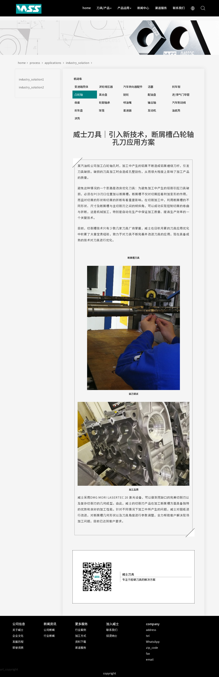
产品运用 (124, 8)
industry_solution (79, 63)
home (87, 8)
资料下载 (80, 642)
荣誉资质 (17, 648)
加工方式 (80, 636)
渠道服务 (161, 8)
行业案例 (80, 630)
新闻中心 (143, 8)
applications (55, 63)
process (37, 63)
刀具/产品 (104, 8)
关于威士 (17, 630)
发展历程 (17, 642)
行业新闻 (49, 636)
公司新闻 (49, 630)
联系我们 (179, 8)
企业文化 (17, 636)
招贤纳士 (111, 636)
